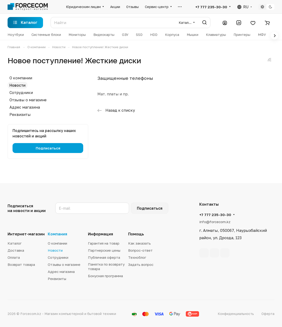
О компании (20, 78)
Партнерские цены (104, 250)
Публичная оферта (104, 257)
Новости (17, 85)
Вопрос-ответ (140, 250)
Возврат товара (21, 264)
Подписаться (149, 208)
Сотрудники (21, 92)
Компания (57, 234)
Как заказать (139, 243)
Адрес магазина (24, 107)
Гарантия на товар (103, 243)
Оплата (14, 257)
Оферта (267, 314)
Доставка (16, 250)
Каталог (15, 243)
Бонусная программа (105, 276)
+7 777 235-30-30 (211, 7)
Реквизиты (20, 114)
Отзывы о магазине (28, 100)
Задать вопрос (140, 264)
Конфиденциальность (236, 314)
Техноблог (137, 257)
